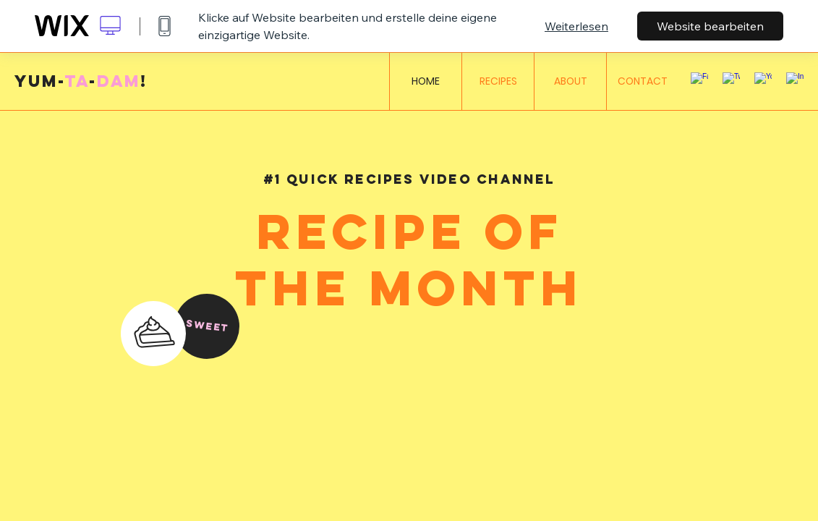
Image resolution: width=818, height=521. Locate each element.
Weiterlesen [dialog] (576, 26)
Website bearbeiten (710, 26)
